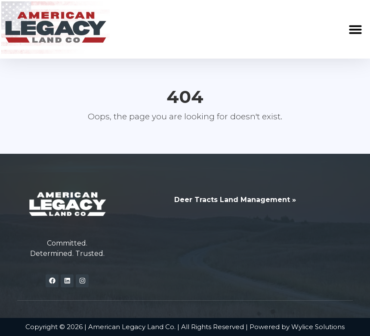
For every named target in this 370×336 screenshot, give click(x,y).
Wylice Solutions (318, 327)
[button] (355, 29)
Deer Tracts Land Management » (235, 200)
